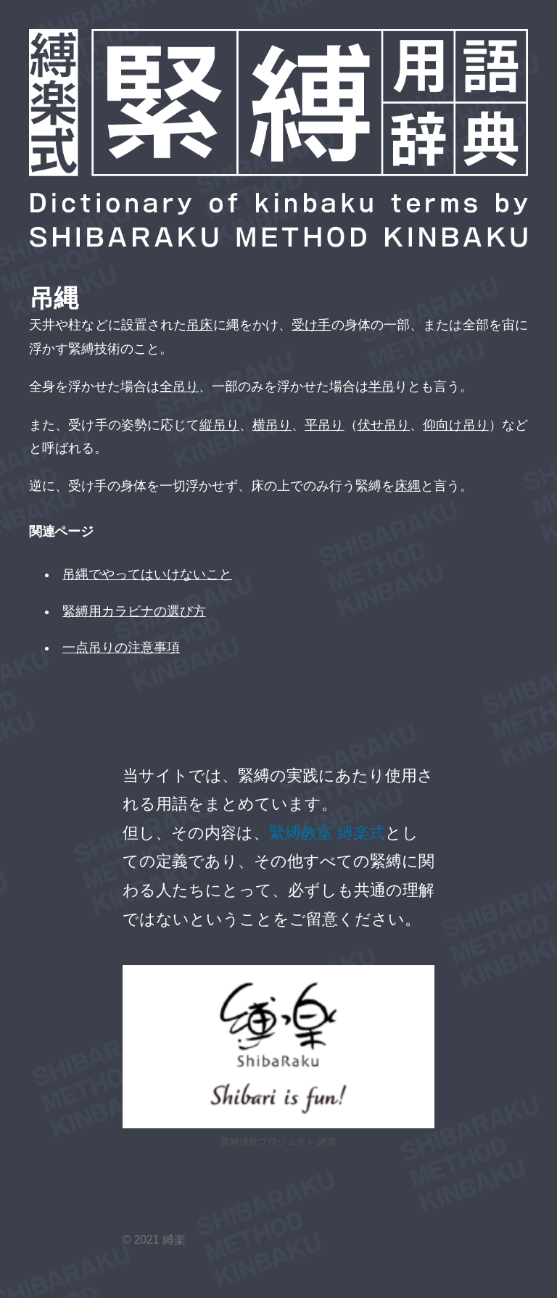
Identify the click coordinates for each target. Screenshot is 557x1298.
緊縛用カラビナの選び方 (134, 611)
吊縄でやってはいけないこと (147, 574)
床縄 (408, 486)
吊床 (199, 325)
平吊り (324, 425)
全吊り (179, 386)
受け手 (311, 325)
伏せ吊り (384, 425)
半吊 (381, 386)
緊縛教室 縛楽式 (327, 833)
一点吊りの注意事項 (121, 647)
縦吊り (219, 425)
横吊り (272, 425)
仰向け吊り (456, 425)
